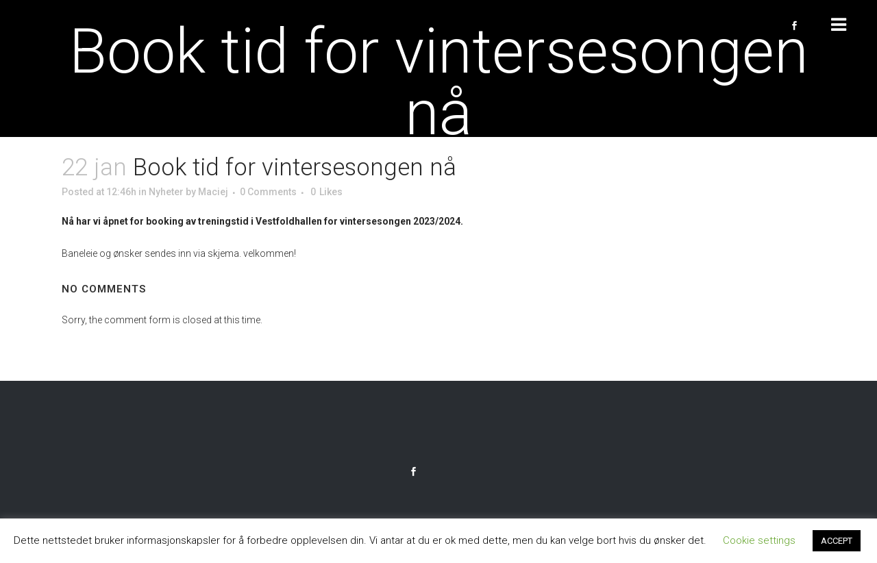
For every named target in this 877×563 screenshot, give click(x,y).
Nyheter (166, 191)
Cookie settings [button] (759, 540)
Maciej (213, 191)
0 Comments (268, 191)
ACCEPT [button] (836, 541)
